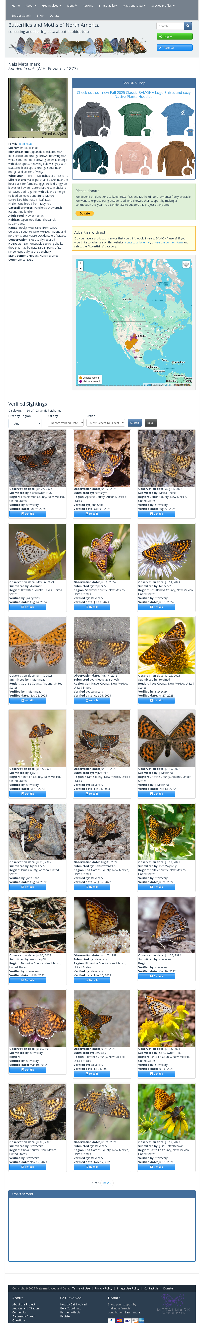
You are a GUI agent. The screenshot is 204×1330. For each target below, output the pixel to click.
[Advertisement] (102, 1229)
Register (65, 1316)
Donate (54, 15)
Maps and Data (134, 5)
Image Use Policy (128, 1288)
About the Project (23, 1304)
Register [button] (166, 47)
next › (107, 1183)
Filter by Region (19, 416)
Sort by (53, 416)
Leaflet (147, 385)
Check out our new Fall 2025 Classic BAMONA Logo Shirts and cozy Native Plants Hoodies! (134, 94)
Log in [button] (165, 36)
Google (167, 385)
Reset (151, 423)
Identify (72, 5)
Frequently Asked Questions (23, 1318)
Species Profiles (163, 5)
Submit (134, 423)
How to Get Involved (73, 1304)
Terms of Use (81, 1288)
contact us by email (137, 242)
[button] (12, 108)
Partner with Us (70, 1312)
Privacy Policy (103, 1288)
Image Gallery (108, 5)
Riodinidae (25, 144)
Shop (40, 15)
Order (90, 416)
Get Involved (51, 5)
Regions (88, 5)
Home (16, 5)
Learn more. (133, 1312)
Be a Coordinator (71, 1308)
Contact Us (151, 1288)
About (31, 5)
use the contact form (169, 242)
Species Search (21, 15)
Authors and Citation (25, 1308)
